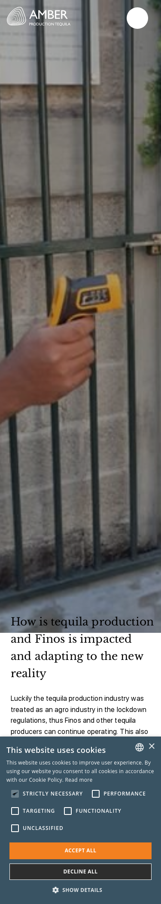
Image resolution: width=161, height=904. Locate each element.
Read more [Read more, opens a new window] (79, 779)
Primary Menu (137, 18)
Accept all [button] (81, 850)
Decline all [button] (81, 871)
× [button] (151, 746)
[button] (81, 889)
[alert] (80, 820)
